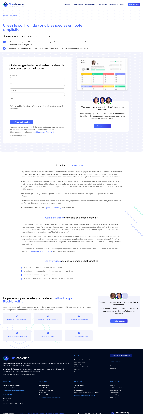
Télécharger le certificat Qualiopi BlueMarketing (19, 375)
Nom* (12, 83)
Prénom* (13, 76)
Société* (13, 91)
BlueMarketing (122, 412)
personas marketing (53, 208)
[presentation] (25, 115)
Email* (12, 99)
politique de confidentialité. (44, 132)
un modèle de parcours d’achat (40, 251)
